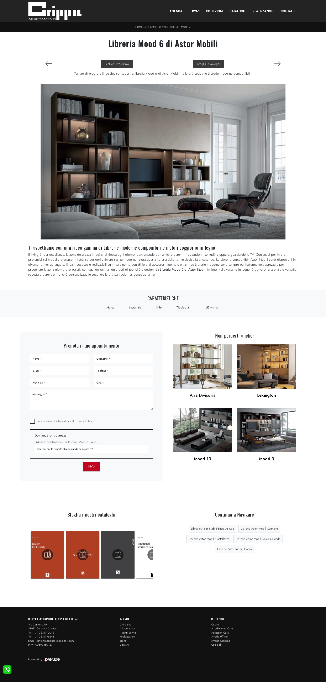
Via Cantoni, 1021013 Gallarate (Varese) (42, 627)
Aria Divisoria (203, 395)
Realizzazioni (263, 11)
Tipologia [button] (183, 307)
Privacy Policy (84, 421)
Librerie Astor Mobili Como (234, 549)
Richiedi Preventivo (117, 64)
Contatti (288, 11)
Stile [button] (159, 307)
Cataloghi (238, 11)
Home (138, 27)
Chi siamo (125, 625)
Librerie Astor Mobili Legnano (259, 529)
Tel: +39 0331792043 (41, 633)
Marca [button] (110, 307)
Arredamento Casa (156, 27)
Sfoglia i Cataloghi (208, 64)
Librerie (174, 27)
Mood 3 (266, 459)
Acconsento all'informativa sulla (65, 421)
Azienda (176, 11)
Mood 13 (202, 459)
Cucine (215, 625)
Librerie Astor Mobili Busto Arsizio (212, 529)
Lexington (266, 395)
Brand (123, 641)
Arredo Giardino (220, 641)
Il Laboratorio (127, 628)
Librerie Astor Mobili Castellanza (209, 539)
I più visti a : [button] (212, 307)
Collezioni (214, 11)
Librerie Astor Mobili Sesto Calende (258, 539)
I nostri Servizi (128, 633)
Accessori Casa (220, 633)
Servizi (194, 11)
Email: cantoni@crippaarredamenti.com (51, 641)
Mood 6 (186, 27)
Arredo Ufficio (219, 637)
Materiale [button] (135, 307)
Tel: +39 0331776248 (41, 637)
